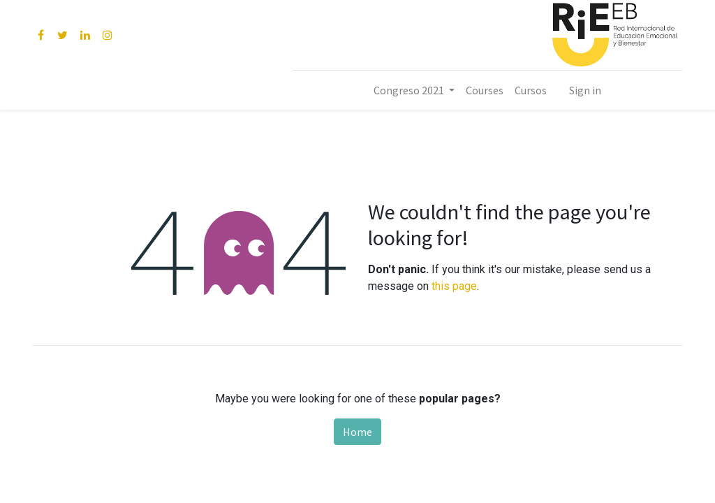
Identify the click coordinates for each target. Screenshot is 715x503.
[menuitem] (484, 90)
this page (454, 286)
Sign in (585, 90)
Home (357, 432)
